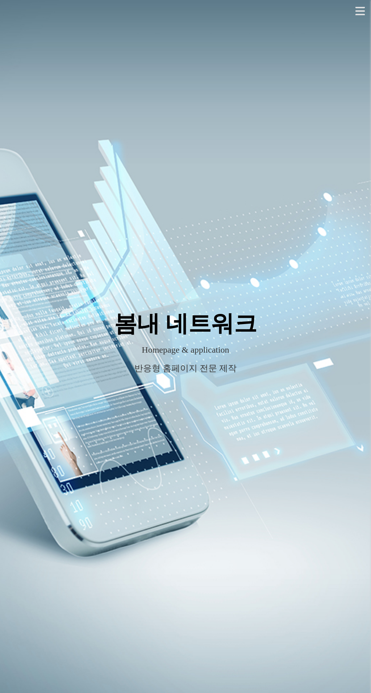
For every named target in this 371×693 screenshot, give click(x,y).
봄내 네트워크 (185, 323)
